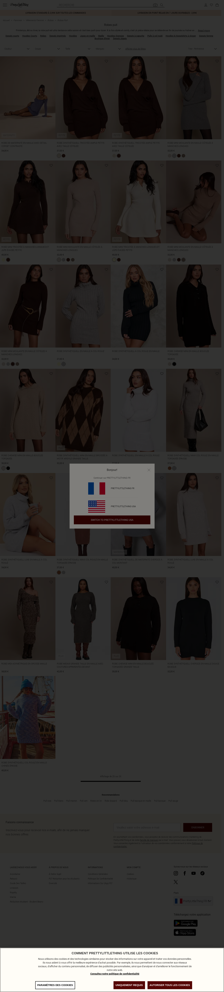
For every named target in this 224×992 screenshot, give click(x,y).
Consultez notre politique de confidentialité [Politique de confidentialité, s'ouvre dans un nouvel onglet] (114, 973)
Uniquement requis (129, 985)
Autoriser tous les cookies (170, 985)
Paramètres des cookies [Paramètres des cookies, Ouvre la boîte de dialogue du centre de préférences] (55, 985)
